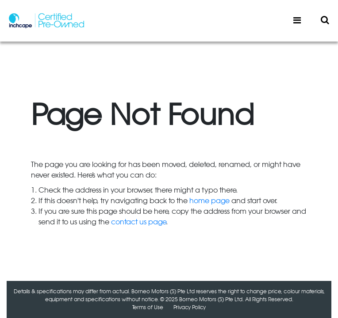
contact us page (138, 222)
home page (209, 200)
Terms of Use (147, 307)
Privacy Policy (189, 307)
